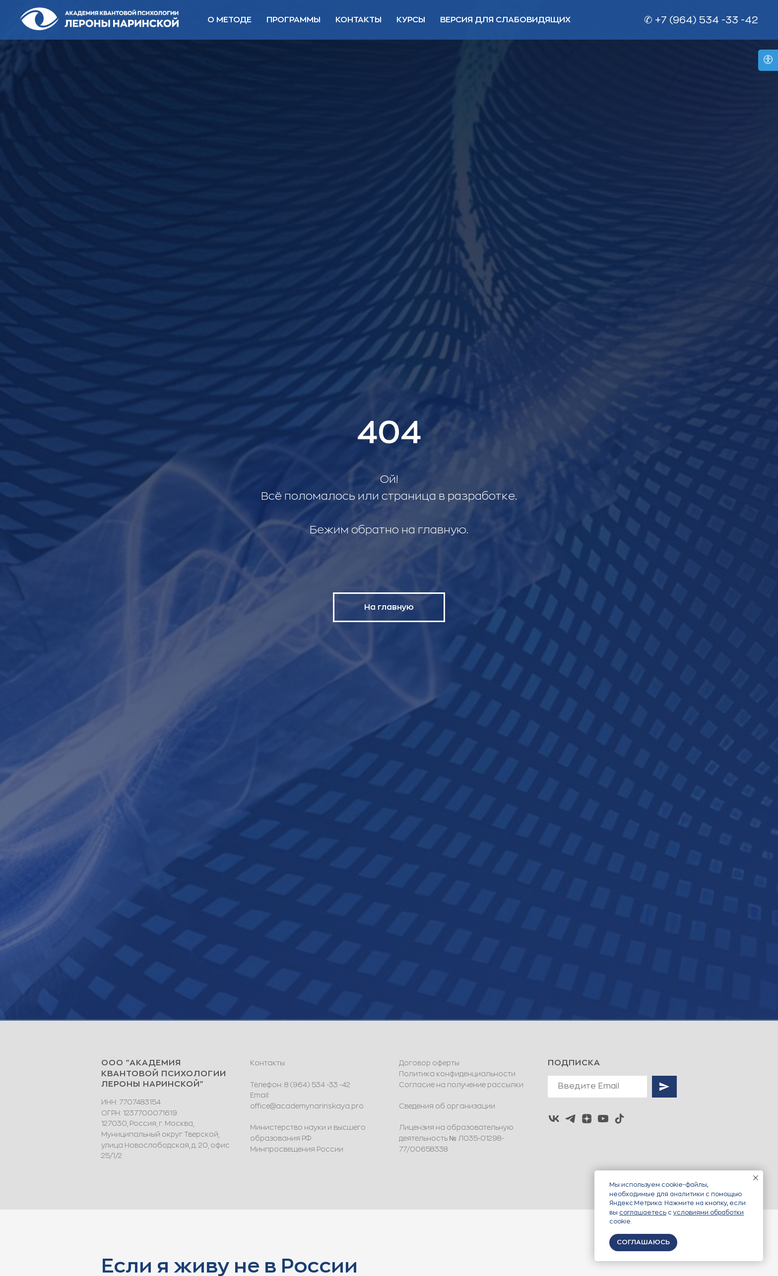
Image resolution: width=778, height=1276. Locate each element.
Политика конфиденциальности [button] (457, 1073)
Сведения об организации (447, 1105)
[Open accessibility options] (768, 60)
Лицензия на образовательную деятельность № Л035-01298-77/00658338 (456, 1138)
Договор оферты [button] (429, 1062)
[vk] (554, 1118)
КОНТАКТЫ (358, 20)
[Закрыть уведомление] (756, 1178)
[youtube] (603, 1118)
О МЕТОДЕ (229, 20)
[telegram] (570, 1118)
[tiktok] (619, 1118)
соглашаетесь (642, 1213)
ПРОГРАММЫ (293, 20)
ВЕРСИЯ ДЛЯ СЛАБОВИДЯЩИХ (505, 20)
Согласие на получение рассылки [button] (461, 1084)
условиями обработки (708, 1213)
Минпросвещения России (296, 1149)
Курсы (410, 20)
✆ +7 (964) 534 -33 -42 (701, 20)
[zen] (587, 1118)
